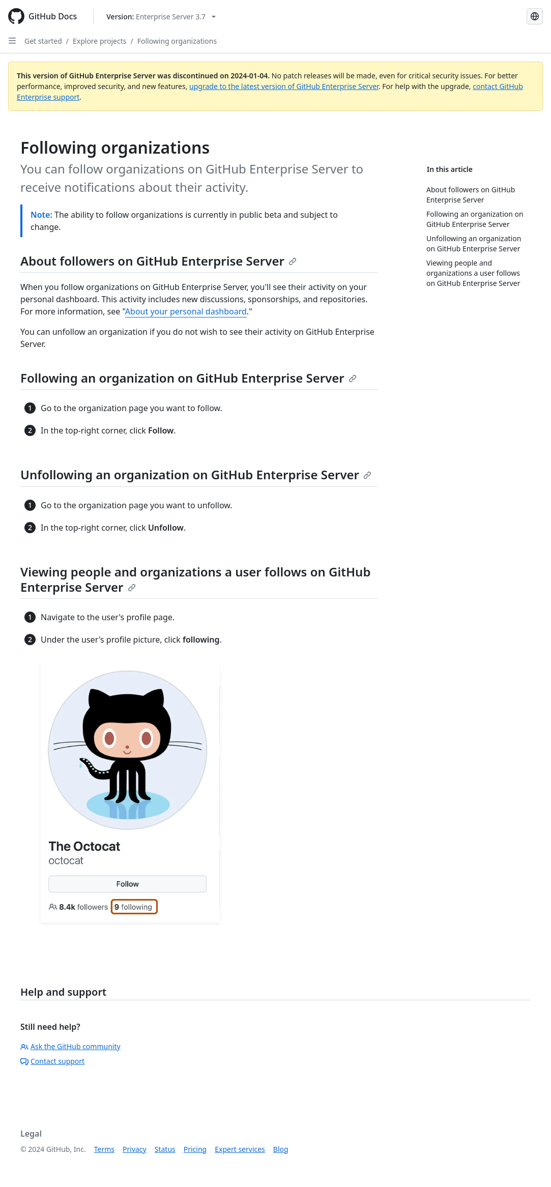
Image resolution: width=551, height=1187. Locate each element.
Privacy (135, 1149)
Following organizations (177, 41)
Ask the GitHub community (70, 1046)
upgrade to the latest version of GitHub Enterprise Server (284, 86)
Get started (43, 41)
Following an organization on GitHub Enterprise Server (188, 377)
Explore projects (100, 41)
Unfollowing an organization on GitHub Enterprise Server (195, 474)
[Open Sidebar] (12, 41)
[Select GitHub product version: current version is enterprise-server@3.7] (161, 16)
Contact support (52, 1061)
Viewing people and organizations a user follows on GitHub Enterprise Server (195, 579)
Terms (104, 1149)
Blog (280, 1149)
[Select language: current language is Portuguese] (535, 16)
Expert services (240, 1149)
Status (165, 1149)
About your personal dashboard (186, 311)
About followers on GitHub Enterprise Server (158, 260)
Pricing (195, 1149)
